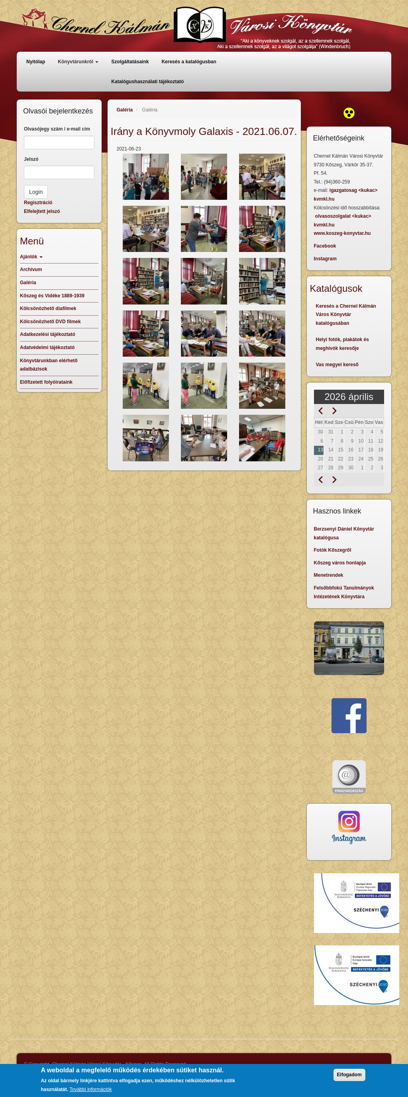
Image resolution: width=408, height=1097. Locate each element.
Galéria (125, 110)
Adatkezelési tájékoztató (47, 334)
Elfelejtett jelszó (42, 211)
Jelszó (31, 159)
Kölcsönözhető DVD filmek (50, 321)
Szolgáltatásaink (130, 61)
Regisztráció (38, 202)
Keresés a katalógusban (188, 61)
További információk (90, 1092)
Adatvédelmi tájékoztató (47, 347)
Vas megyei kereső (337, 364)
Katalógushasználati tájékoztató (147, 81)
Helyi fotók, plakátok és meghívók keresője (342, 344)
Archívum (31, 269)
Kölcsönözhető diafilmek (48, 308)
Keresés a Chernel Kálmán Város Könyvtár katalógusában (346, 314)
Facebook (325, 246)
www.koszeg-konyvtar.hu (342, 233)
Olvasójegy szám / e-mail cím (57, 129)
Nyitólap (35, 61)
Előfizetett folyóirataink (46, 382)
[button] (146, 177)
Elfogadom (349, 1077)
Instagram (325, 259)
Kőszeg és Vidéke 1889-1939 (52, 296)
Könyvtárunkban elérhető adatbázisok (49, 365)
